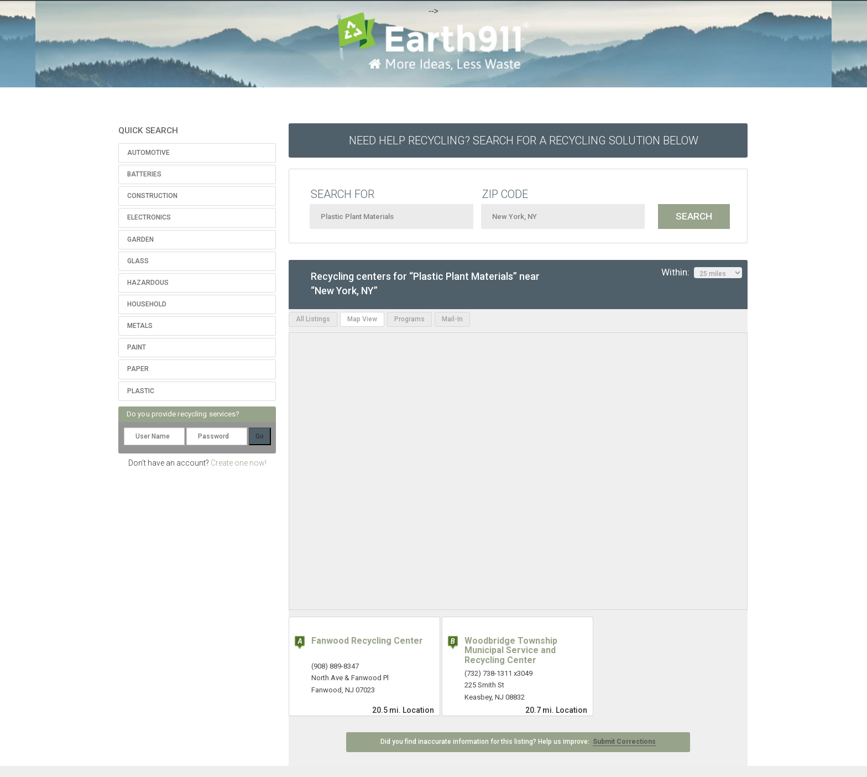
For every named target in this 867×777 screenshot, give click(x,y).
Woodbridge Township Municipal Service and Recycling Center (510, 650)
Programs (409, 319)
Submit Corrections (624, 741)
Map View (362, 319)
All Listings (313, 319)
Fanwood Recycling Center (367, 640)
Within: (701, 273)
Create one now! (239, 462)
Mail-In (452, 319)
